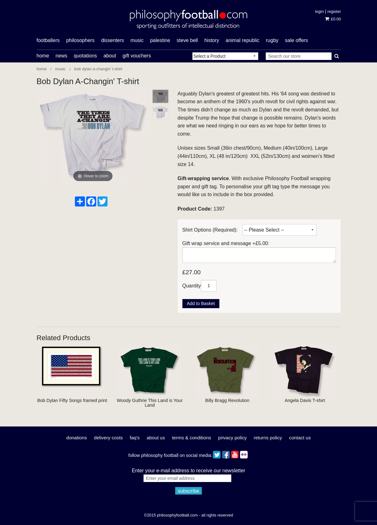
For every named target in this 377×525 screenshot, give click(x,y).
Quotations (85, 55)
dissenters (112, 40)
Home (43, 55)
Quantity (191, 285)
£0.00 (333, 19)
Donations (76, 437)
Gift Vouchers (137, 55)
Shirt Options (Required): (210, 230)
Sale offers (296, 40)
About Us (156, 437)
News (61, 55)
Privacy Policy (232, 437)
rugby (272, 40)
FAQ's (135, 437)
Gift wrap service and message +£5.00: (226, 243)
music (137, 40)
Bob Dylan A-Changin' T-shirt (98, 69)
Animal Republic (242, 40)
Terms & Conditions (191, 437)
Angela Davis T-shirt (305, 400)
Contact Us (300, 437)
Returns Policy (268, 437)
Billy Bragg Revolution (227, 400)
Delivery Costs (108, 437)
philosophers (80, 40)
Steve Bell (187, 40)
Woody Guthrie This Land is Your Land (150, 402)
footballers (48, 40)
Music (60, 69)
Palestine (160, 40)
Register (334, 11)
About (109, 55)
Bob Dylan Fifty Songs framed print (72, 400)
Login (319, 11)
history (211, 40)
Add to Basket (201, 303)
